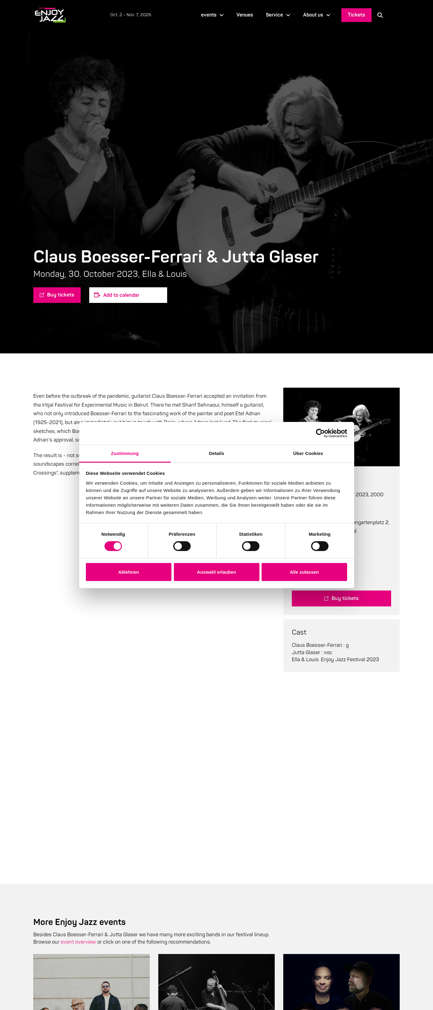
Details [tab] (216, 453)
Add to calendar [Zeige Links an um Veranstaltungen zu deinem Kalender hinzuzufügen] (121, 295)
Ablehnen (128, 572)
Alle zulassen (304, 572)
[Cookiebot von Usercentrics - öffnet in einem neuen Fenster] (320, 433)
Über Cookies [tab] (308, 453)
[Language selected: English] (394, 15)
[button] (380, 15)
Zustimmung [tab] (125, 453)
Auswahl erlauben (216, 572)
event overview (78, 942)
